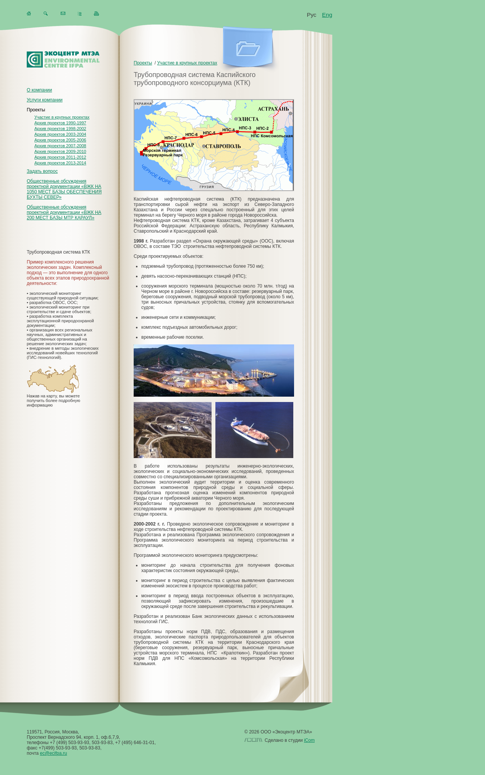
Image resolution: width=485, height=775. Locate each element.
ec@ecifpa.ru (53, 753)
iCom (309, 740)
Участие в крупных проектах (61, 117)
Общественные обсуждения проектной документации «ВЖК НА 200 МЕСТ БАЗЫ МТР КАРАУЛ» (64, 212)
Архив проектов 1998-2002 (60, 128)
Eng (327, 14)
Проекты (36, 110)
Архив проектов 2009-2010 (60, 151)
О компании (39, 90)
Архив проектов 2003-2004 (60, 134)
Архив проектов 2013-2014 (60, 163)
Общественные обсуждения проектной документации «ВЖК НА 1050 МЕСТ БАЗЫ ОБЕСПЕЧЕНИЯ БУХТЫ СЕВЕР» (64, 189)
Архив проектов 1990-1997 (60, 123)
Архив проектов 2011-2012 (60, 157)
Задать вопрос (42, 171)
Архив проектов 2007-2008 (60, 145)
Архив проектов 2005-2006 (60, 140)
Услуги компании (45, 100)
